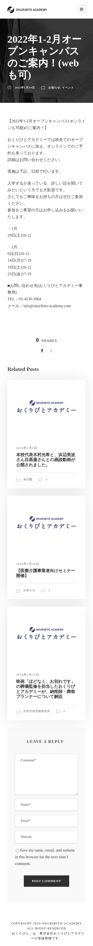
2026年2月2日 (26, 448)
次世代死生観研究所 (36, 711)
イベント (68, 87)
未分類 (27, 479)
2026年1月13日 (27, 674)
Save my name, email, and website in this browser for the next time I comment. (45, 857)
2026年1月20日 (27, 564)
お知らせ (54, 87)
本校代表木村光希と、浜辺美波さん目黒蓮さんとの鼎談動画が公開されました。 (45, 459)
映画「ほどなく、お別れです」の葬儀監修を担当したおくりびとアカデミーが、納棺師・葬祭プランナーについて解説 (45, 689)
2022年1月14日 (25, 87)
